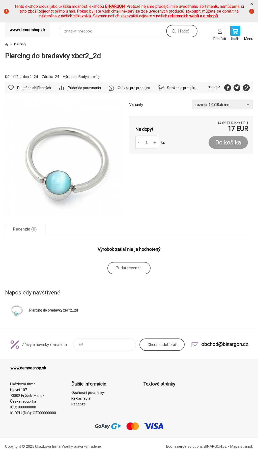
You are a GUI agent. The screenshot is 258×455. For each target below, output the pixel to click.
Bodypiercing (89, 76)
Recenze (78, 404)
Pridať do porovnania (84, 88)
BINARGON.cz (215, 446)
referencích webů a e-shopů (193, 16)
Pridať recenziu (129, 268)
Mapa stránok (241, 446)
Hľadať (183, 31)
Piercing (20, 44)
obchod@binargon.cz (224, 344)
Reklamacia (80, 398)
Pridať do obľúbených (34, 88)
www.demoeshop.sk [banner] (27, 29)
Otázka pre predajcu (134, 88)
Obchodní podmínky (87, 392)
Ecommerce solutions (184, 446)
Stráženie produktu (182, 88)
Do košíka (228, 142)
